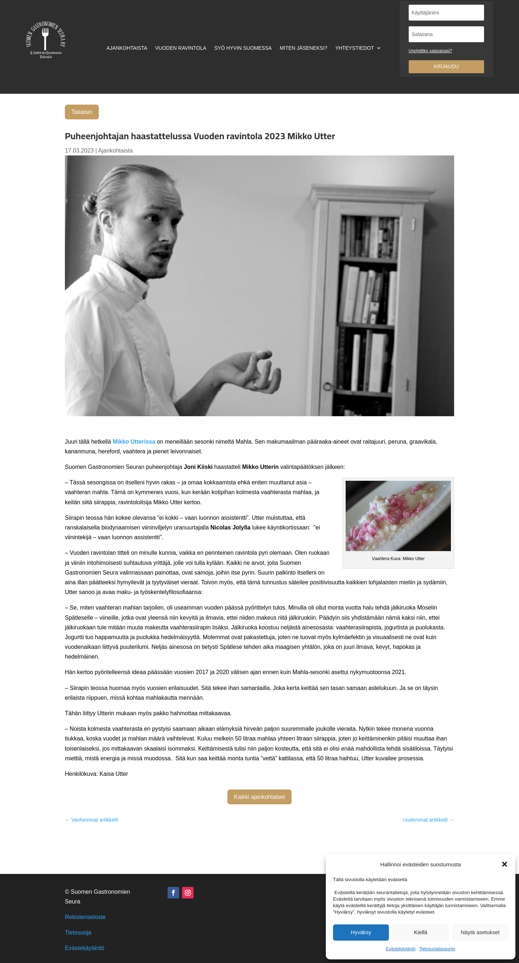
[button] (504, 864)
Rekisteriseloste (85, 917)
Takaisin (81, 112)
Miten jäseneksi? (303, 48)
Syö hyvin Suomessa (242, 48)
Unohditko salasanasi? (430, 50)
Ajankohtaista (126, 48)
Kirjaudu (446, 66)
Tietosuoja (78, 932)
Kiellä (420, 932)
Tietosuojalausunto (437, 948)
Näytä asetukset (480, 932)
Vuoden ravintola (181, 48)
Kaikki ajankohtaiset (259, 797)
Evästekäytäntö (401, 948)
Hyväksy (361, 932)
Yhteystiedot (354, 48)
